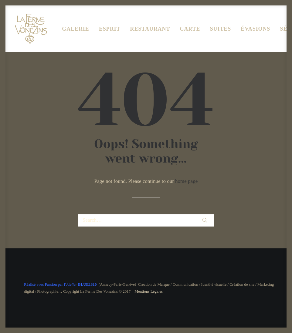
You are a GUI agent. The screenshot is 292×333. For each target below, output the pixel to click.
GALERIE (75, 29)
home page (186, 181)
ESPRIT (109, 29)
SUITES (220, 29)
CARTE (190, 29)
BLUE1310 (87, 284)
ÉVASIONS (255, 29)
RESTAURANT (150, 29)
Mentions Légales (148, 291)
